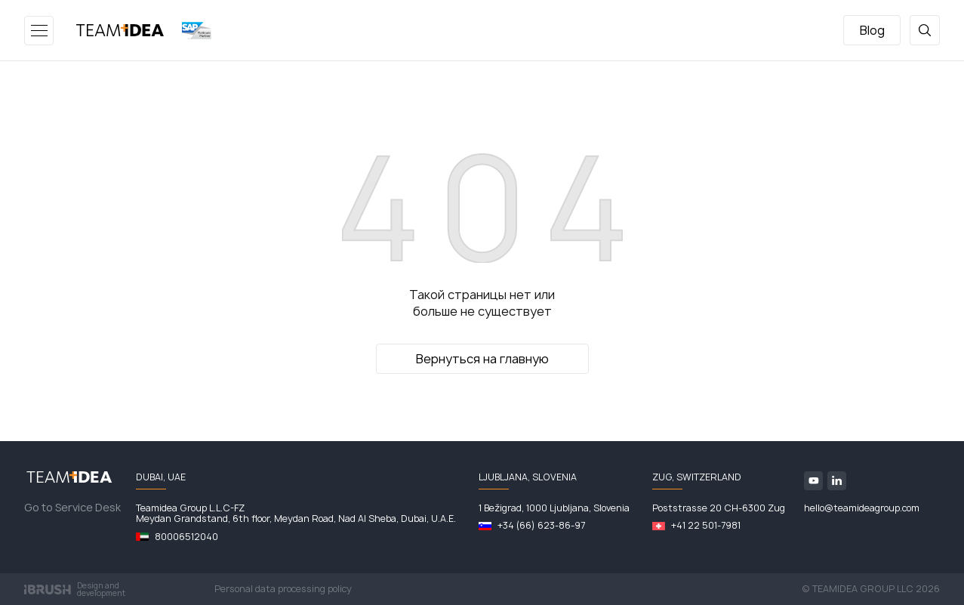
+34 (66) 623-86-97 (541, 526)
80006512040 (186, 537)
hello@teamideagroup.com (861, 508)
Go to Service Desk (72, 507)
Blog (872, 30)
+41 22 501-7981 (706, 526)
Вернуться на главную (482, 358)
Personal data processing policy (283, 589)
